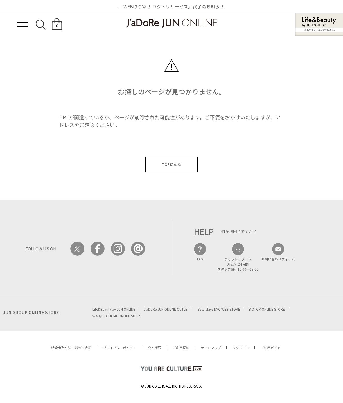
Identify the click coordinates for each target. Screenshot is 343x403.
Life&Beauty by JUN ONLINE (113, 309)
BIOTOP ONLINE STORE (267, 309)
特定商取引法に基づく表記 (71, 347)
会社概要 (154, 347)
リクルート (240, 347)
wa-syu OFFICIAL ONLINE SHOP (116, 315)
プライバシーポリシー (120, 347)
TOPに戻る (171, 164)
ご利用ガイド (270, 347)
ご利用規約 (181, 347)
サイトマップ (211, 347)
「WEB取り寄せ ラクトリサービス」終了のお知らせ (171, 6)
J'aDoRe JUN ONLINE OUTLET (166, 309)
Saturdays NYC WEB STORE (219, 309)
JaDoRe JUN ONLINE (171, 23)
